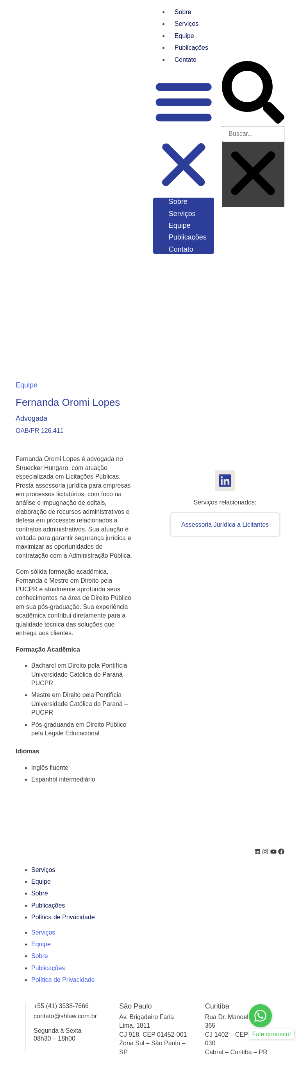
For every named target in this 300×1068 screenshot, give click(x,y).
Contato (185, 59)
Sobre (183, 12)
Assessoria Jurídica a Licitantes (225, 524)
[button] (183, 134)
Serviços (186, 23)
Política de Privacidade (63, 917)
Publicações (191, 47)
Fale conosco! (271, 1034)
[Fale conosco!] (260, 1015)
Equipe (184, 35)
